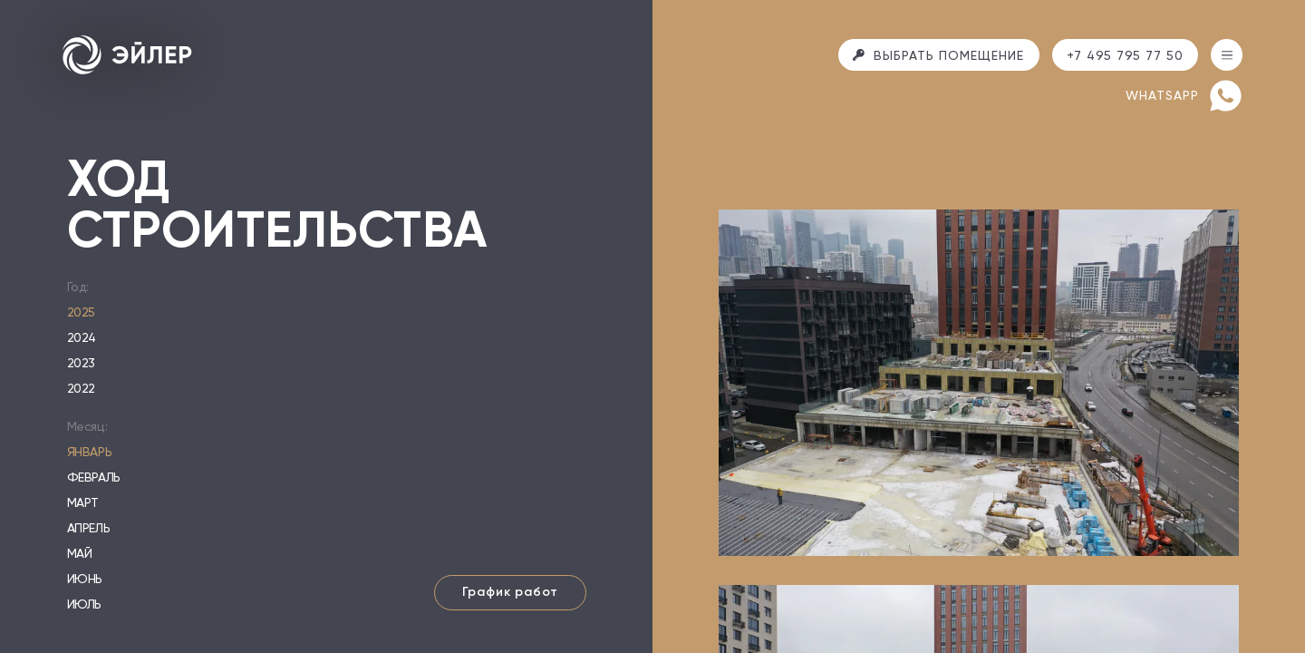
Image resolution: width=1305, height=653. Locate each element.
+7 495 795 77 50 (1125, 55)
